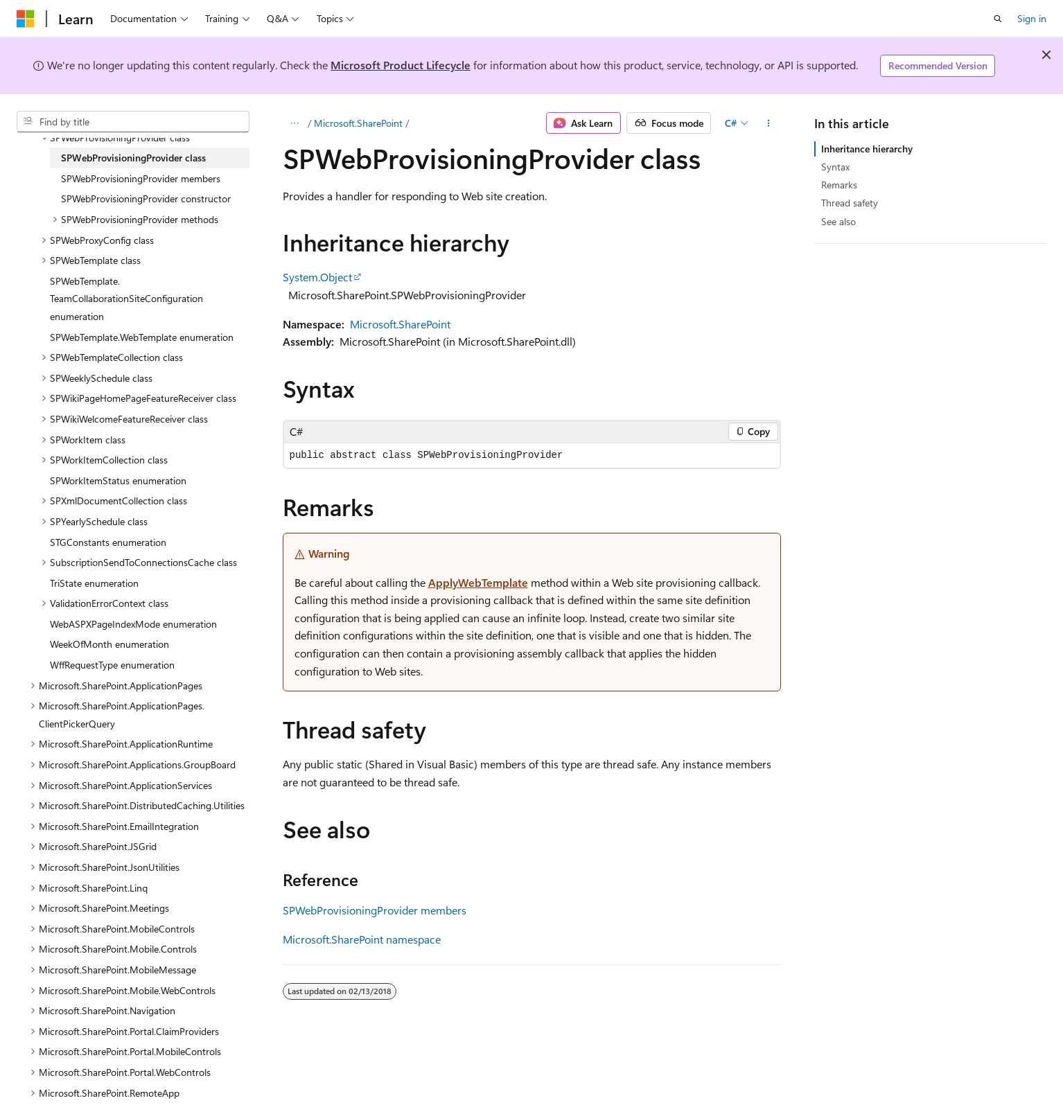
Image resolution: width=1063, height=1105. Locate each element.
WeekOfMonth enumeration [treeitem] (109, 644)
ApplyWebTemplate (478, 582)
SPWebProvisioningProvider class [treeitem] (133, 157)
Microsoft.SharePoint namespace (362, 939)
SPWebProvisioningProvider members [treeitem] (140, 178)
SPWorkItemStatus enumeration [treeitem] (118, 480)
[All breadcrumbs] (295, 123)
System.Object (317, 276)
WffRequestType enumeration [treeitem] (112, 664)
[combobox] (133, 122)
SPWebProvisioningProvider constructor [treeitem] (146, 198)
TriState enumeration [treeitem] (94, 583)
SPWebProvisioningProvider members (374, 910)
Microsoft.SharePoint (358, 123)
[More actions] (768, 123)
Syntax (835, 166)
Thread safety (849, 202)
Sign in (1031, 18)
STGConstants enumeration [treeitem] (108, 542)
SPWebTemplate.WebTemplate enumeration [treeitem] (142, 337)
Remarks (839, 184)
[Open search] (998, 18)
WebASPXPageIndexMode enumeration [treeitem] (133, 623)
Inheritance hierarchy (867, 148)
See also (838, 221)
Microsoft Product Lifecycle (401, 65)
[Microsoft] (26, 19)
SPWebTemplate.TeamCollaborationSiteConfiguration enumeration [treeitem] (126, 298)
